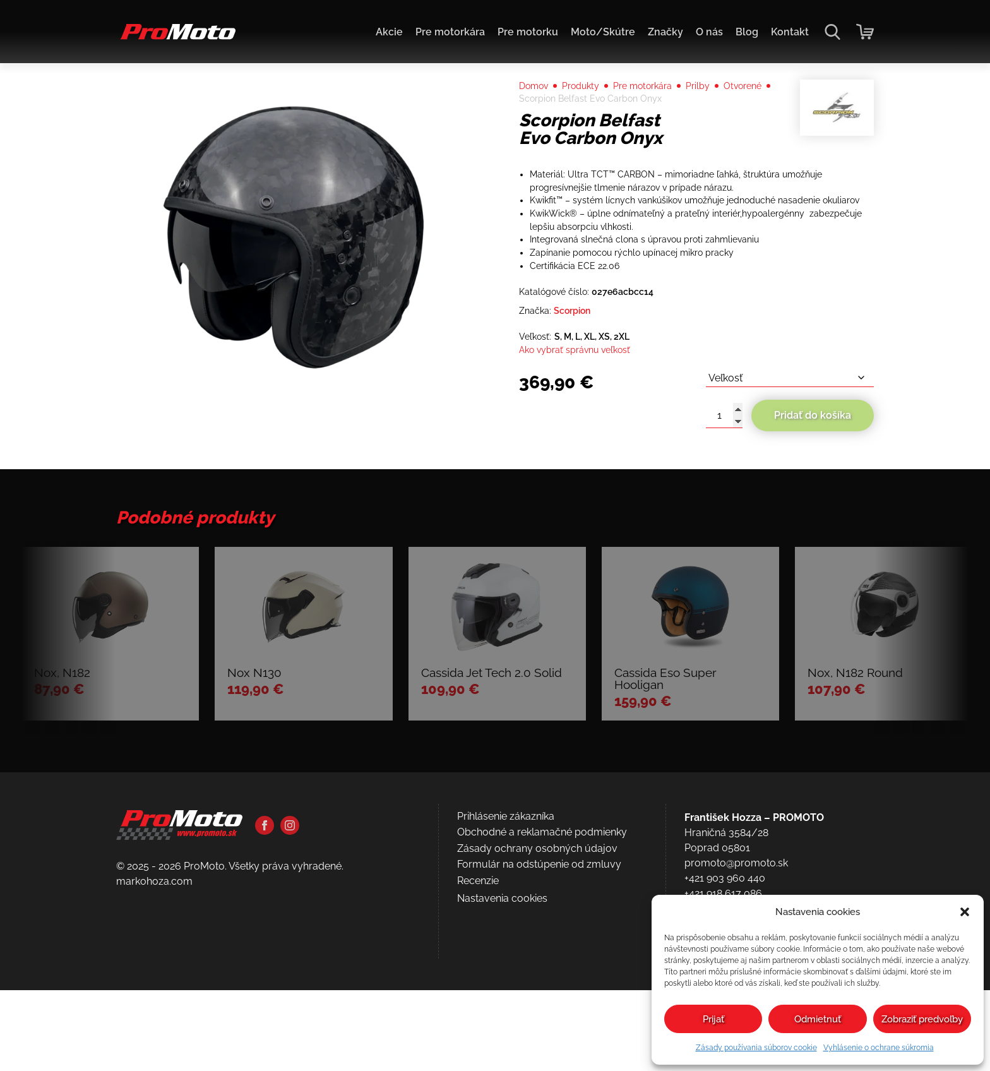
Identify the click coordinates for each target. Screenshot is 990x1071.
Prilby (719, 108)
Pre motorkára (450, 32)
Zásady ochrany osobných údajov (537, 992)
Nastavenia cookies (502, 1042)
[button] (964, 912)
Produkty (589, 108)
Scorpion (579, 379)
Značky (665, 32)
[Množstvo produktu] (724, 490)
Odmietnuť (817, 1019)
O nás (709, 32)
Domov (536, 108)
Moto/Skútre (603, 32)
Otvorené (541, 123)
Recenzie (478, 1025)
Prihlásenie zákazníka (505, 960)
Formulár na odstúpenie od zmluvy (539, 1008)
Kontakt (790, 32)
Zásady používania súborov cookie (756, 1047)
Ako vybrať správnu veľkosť (583, 422)
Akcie (389, 32)
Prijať (713, 1019)
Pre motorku (528, 32)
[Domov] (176, 38)
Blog (747, 32)
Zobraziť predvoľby (922, 1019)
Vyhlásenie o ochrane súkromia (878, 1047)
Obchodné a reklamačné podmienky (542, 976)
